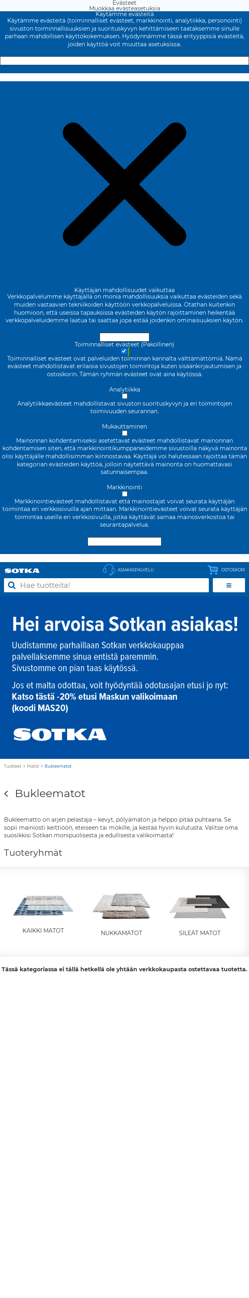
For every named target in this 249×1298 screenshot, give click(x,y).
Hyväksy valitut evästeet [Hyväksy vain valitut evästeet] (124, 541)
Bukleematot (58, 766)
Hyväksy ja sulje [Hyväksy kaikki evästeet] (124, 60)
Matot (33, 766)
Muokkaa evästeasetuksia (124, 77)
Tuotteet (12, 766)
